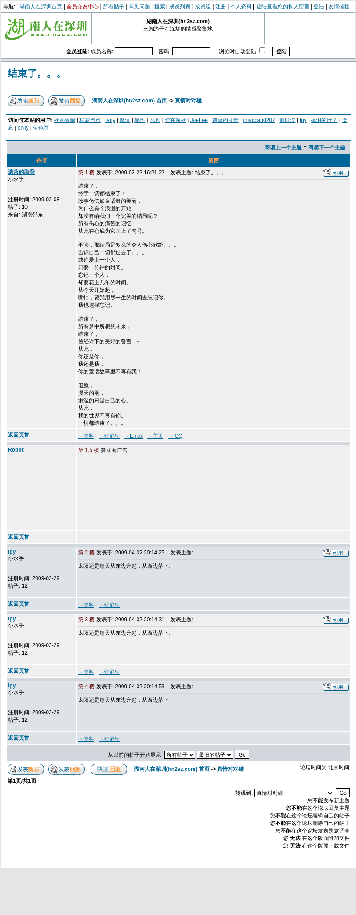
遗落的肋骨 (225, 120)
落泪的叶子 (324, 120)
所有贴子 (113, 7)
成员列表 (179, 7)
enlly (23, 128)
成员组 (203, 7)
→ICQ (175, 436)
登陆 (318, 7)
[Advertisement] (122, 494)
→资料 (86, 436)
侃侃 (124, 120)
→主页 (155, 436)
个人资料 (241, 7)
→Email (133, 436)
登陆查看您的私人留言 (282, 7)
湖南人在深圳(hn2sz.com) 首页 (129, 101)
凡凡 (155, 120)
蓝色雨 (41, 128)
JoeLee (199, 120)
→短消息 (109, 436)
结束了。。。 (37, 73)
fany (110, 120)
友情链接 (339, 7)
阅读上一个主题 (283, 148)
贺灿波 (287, 120)
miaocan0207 (259, 120)
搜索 (159, 7)
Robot (16, 450)
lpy (303, 120)
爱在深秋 (175, 120)
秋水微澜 (64, 120)
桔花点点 (90, 120)
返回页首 (18, 435)
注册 (220, 7)
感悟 (139, 120)
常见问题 (139, 7)
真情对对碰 (188, 101)
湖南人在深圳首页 (41, 7)
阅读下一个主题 (326, 148)
